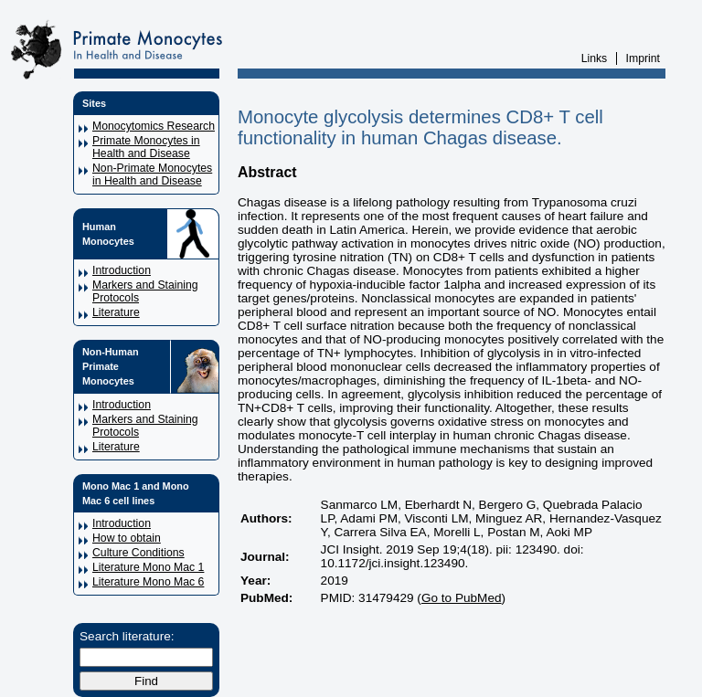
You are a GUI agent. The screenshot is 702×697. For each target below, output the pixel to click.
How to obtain (126, 538)
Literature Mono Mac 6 (148, 582)
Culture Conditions (138, 552)
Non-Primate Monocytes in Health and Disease (152, 174)
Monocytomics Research (153, 126)
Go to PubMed (461, 598)
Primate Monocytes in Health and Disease (146, 147)
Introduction (121, 270)
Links (594, 58)
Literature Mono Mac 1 (148, 567)
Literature (116, 312)
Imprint (643, 58)
